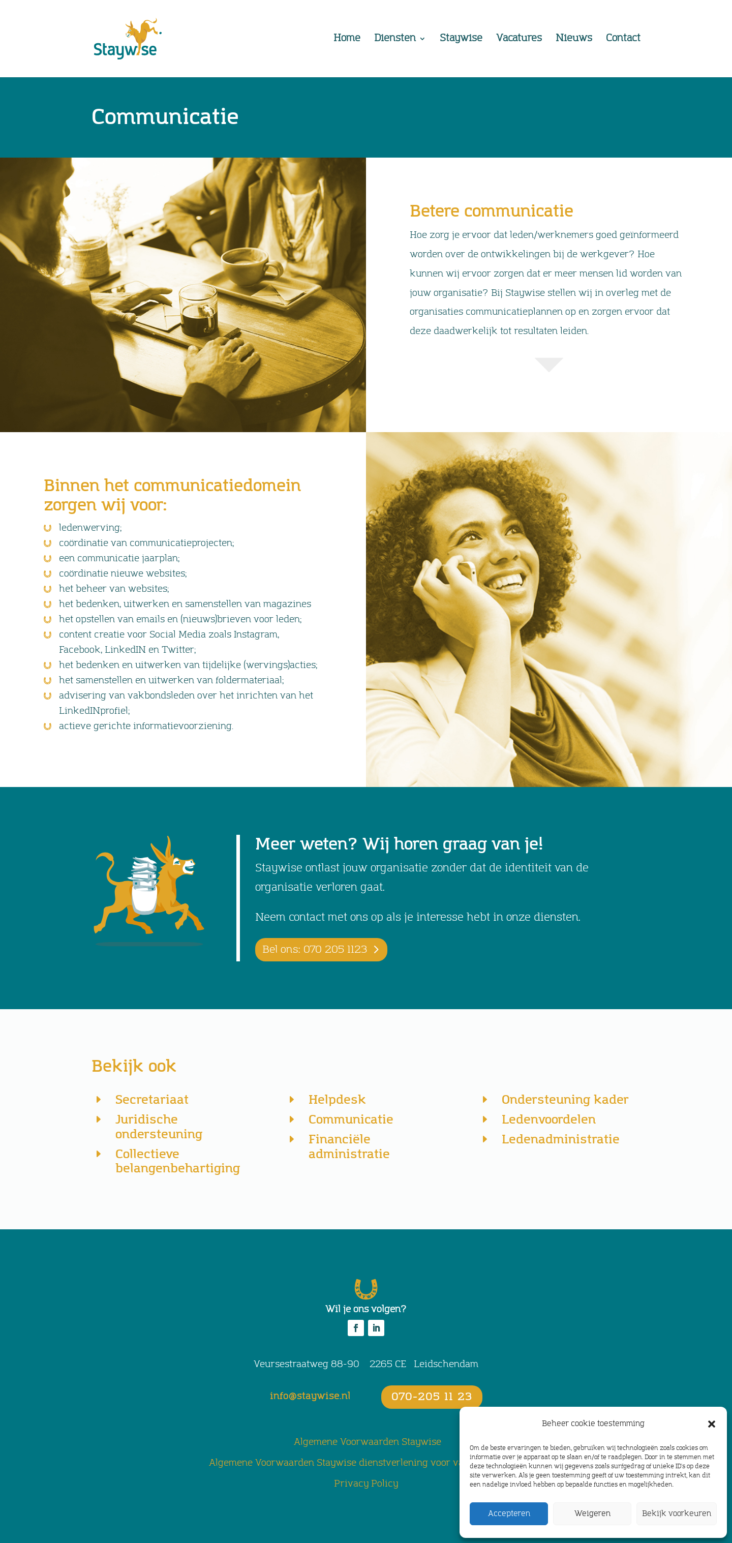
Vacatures (519, 39)
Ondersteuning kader (565, 1100)
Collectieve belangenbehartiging (177, 1161)
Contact (623, 39)
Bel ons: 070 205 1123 (314, 950)
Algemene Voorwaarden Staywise (367, 1442)
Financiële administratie (349, 1147)
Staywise (461, 39)
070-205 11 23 (431, 1397)
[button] (712, 1424)
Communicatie (351, 1120)
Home (346, 39)
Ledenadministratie (561, 1139)
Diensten (395, 39)
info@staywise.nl (310, 1396)
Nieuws (574, 39)
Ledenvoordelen (549, 1120)
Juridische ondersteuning (158, 1127)
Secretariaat (152, 1100)
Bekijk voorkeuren (676, 1514)
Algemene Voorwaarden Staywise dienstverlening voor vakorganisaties (366, 1463)
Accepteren (509, 1514)
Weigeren (592, 1514)
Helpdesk (337, 1100)
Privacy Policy (366, 1484)
